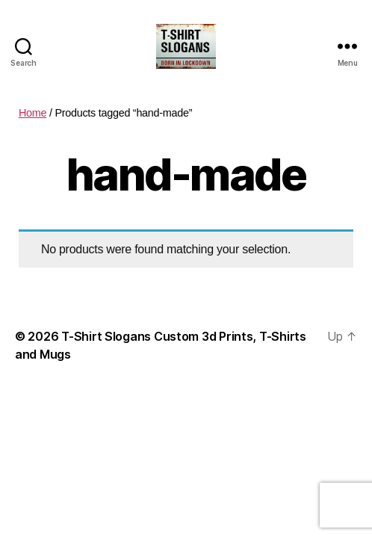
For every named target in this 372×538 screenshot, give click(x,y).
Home (32, 113)
